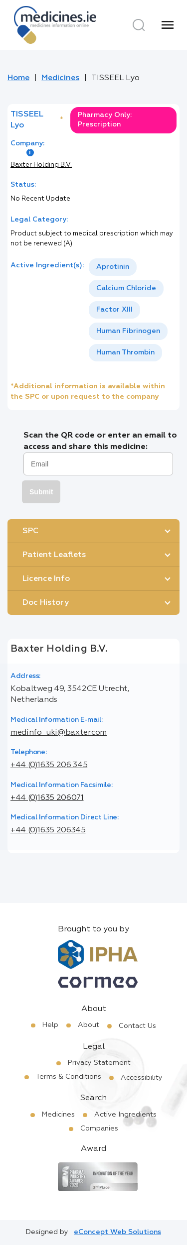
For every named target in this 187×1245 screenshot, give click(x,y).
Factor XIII (114, 309)
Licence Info (46, 579)
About (88, 1024)
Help (50, 1024)
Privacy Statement (99, 1062)
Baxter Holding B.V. (41, 165)
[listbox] (133, 309)
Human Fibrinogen (128, 331)
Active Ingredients (125, 1114)
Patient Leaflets (54, 555)
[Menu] (168, 25)
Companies (99, 1128)
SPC (30, 531)
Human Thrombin (125, 352)
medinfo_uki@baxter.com (58, 733)
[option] (113, 267)
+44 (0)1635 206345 (48, 830)
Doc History (45, 603)
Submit (41, 492)
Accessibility (142, 1077)
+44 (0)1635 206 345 (48, 765)
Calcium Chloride (126, 288)
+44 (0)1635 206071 (47, 798)
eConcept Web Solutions (117, 1232)
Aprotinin (112, 266)
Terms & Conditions (68, 1076)
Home (18, 78)
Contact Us (137, 1025)
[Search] (139, 25)
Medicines (60, 78)
